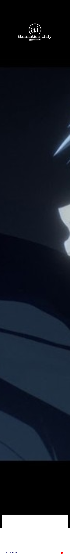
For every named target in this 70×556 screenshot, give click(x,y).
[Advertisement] (35, 533)
